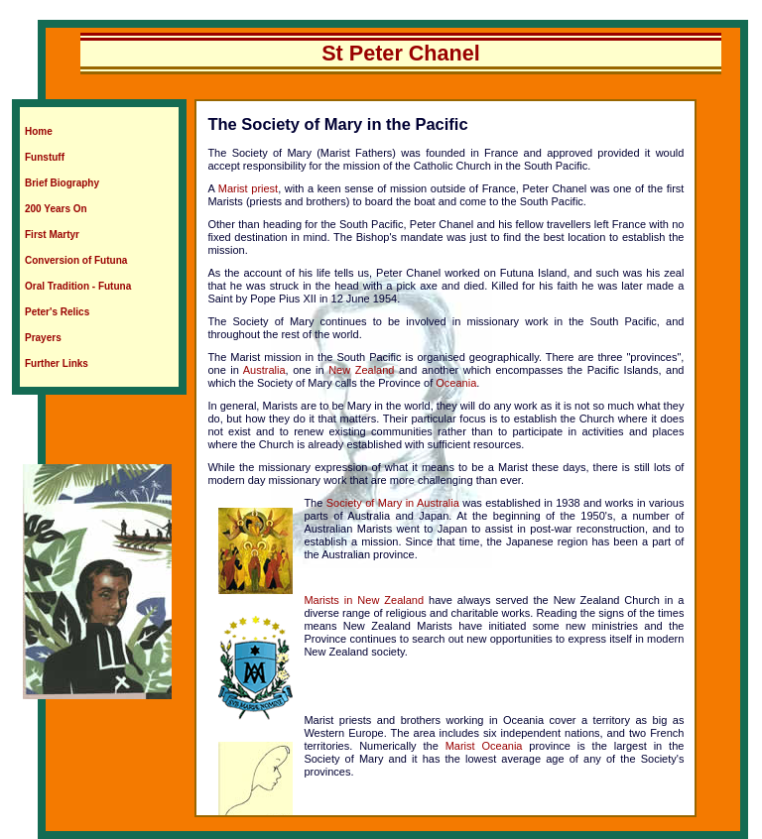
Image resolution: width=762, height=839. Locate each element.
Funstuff (44, 157)
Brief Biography (62, 183)
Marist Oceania (484, 746)
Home (39, 131)
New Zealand (361, 370)
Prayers (43, 337)
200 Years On (56, 208)
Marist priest (248, 188)
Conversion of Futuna (76, 260)
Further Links (56, 363)
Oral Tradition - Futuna (78, 286)
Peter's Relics (57, 311)
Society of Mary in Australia (392, 503)
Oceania (456, 383)
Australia (264, 370)
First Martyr (52, 234)
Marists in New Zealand (364, 600)
